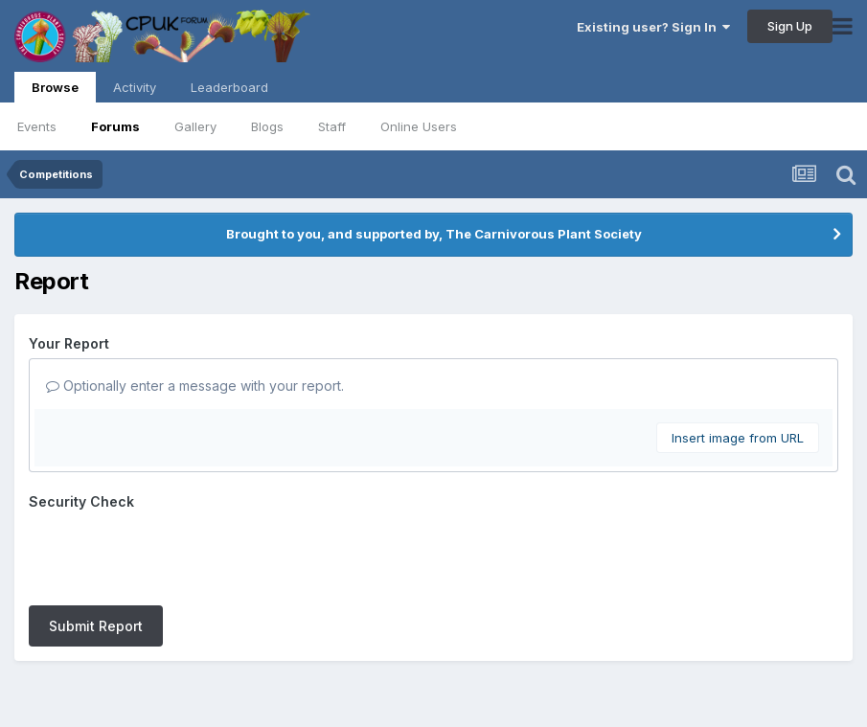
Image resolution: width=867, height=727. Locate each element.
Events (37, 126)
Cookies (477, 658)
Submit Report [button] (96, 551)
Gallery (195, 126)
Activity (134, 87)
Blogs (267, 126)
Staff (332, 126)
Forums (115, 126)
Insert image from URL (738, 437)
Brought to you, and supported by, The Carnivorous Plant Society (434, 233)
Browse (55, 91)
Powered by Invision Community (434, 699)
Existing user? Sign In (653, 26)
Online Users (418, 126)
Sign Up (789, 26)
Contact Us (398, 658)
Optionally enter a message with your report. (195, 385)
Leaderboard (229, 87)
